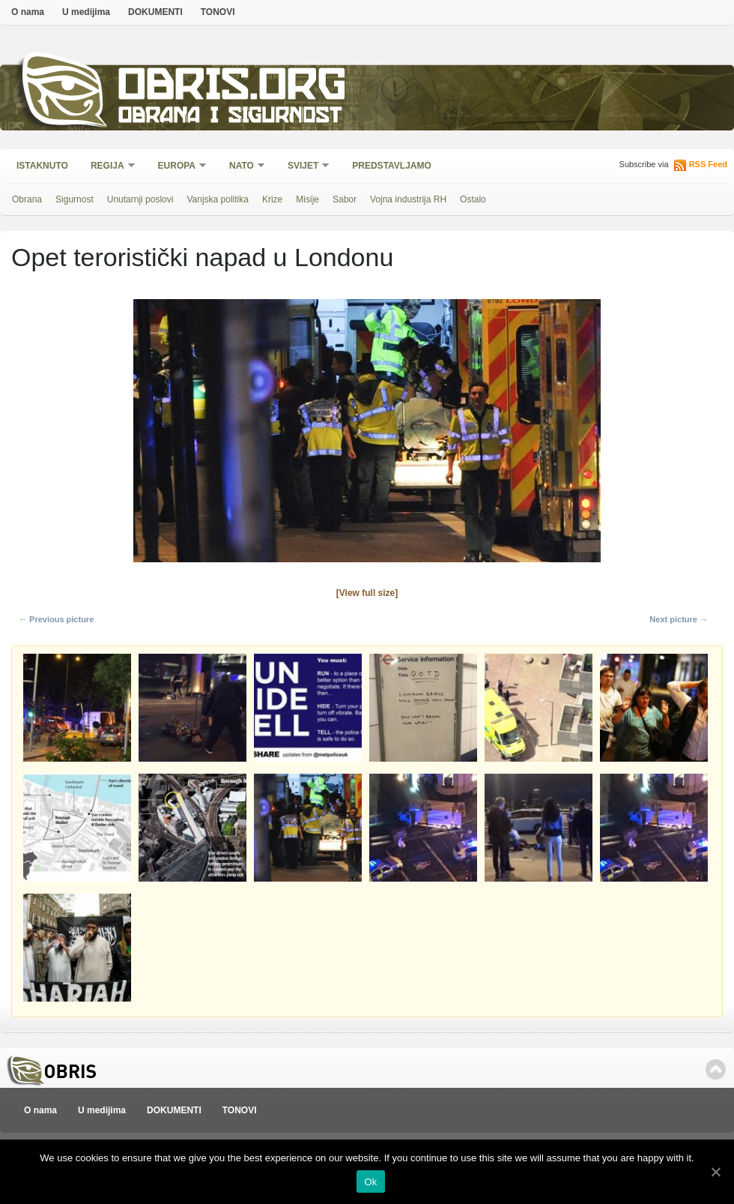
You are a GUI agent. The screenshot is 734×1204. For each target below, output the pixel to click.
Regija (108, 166)
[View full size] (367, 593)
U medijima (86, 12)
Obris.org (232, 88)
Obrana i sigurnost (229, 117)
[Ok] (715, 1171)
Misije (307, 199)
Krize (272, 199)
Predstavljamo (391, 165)
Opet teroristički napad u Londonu (202, 257)
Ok (370, 1182)
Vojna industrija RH (408, 199)
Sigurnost (74, 199)
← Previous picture (56, 619)
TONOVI (218, 12)
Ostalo (473, 199)
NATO (242, 166)
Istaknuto (42, 165)
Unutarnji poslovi (140, 199)
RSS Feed (708, 164)
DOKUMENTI (155, 12)
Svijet (304, 166)
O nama (27, 12)
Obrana (27, 199)
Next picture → (678, 619)
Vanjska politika (217, 199)
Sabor (345, 199)
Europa (177, 166)
